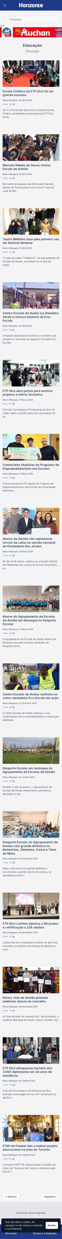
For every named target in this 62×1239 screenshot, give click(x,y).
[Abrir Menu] (4, 5)
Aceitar (52, 1225)
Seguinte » (50, 1196)
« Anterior (11, 1196)
